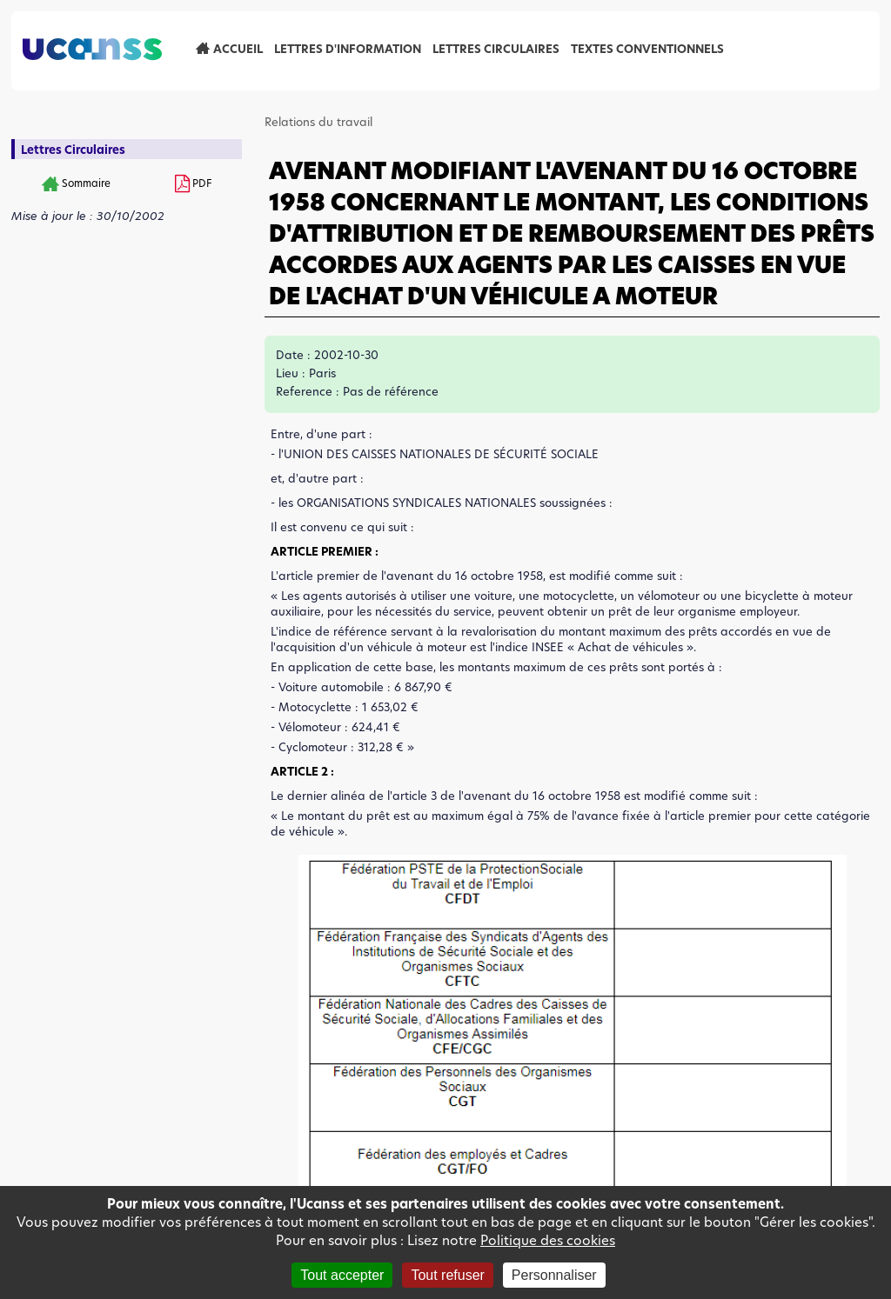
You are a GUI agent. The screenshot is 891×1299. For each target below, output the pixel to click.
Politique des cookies (547, 1240)
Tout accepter (342, 1275)
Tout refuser (447, 1275)
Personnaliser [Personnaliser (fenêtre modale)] (554, 1275)
